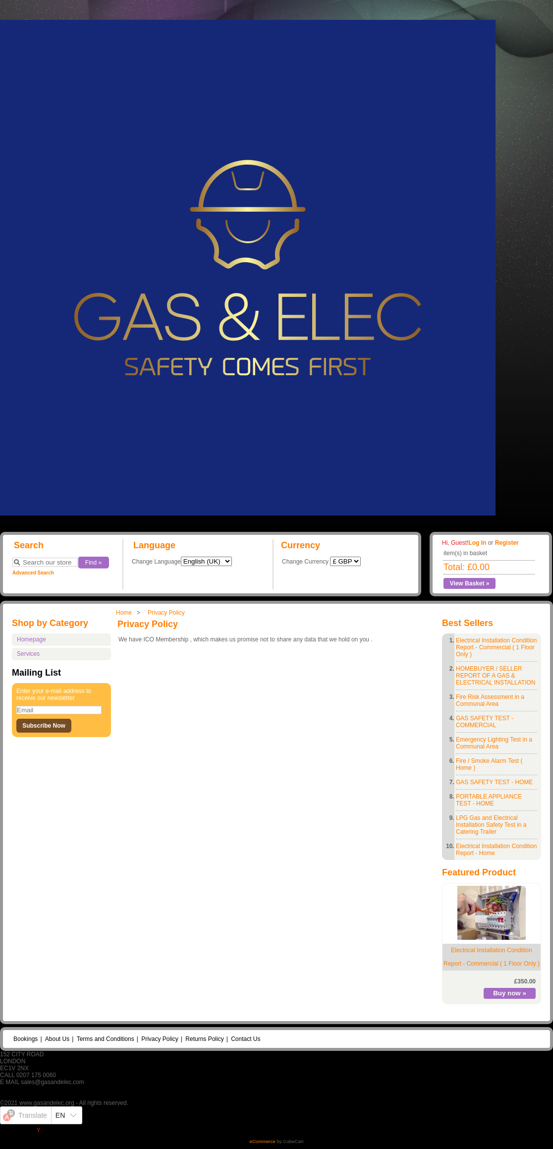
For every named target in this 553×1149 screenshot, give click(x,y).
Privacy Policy (166, 612)
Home (124, 612)
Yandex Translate (60, 1130)
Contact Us (245, 1038)
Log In (477, 542)
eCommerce (263, 1141)
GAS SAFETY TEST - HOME (494, 782)
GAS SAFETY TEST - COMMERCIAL (484, 722)
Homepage (31, 639)
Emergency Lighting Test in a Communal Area (494, 743)
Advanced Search (33, 572)
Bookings (25, 1038)
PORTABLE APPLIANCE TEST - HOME (489, 800)
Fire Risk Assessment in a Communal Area (490, 700)
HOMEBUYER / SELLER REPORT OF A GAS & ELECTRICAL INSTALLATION (495, 675)
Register (507, 542)
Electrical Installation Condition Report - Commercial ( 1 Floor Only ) (496, 647)
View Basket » (470, 583)
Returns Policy (204, 1038)
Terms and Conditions (105, 1038)
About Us (57, 1038)
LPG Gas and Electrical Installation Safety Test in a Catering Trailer (491, 824)
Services (28, 653)
